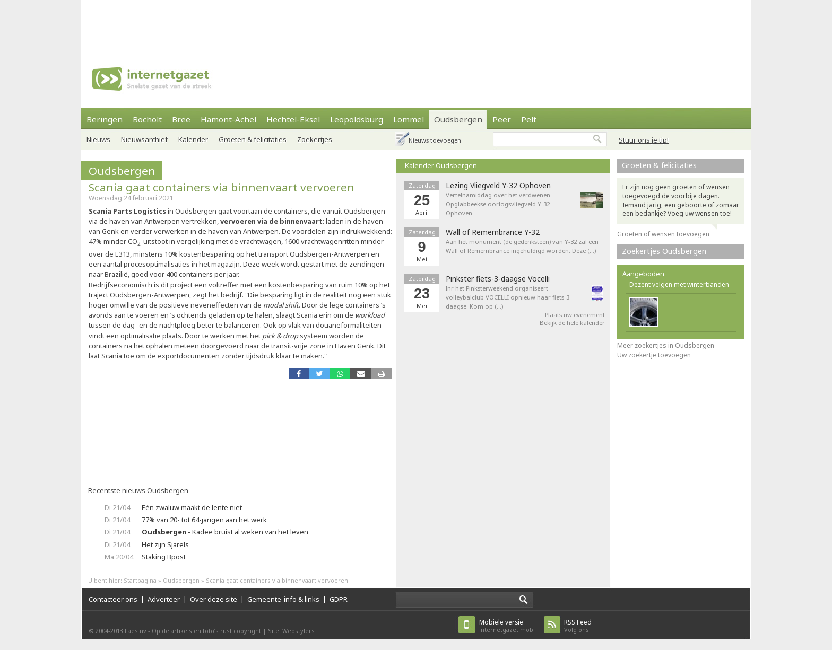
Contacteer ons (113, 599)
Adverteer (164, 599)
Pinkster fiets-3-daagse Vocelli (498, 279)
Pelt (528, 119)
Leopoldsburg (356, 119)
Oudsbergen (458, 119)
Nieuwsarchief (144, 139)
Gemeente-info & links (283, 599)
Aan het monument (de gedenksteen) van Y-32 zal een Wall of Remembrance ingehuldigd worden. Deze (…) (522, 246)
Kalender (193, 139)
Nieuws (98, 139)
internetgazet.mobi (507, 626)
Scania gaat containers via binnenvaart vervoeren (221, 187)
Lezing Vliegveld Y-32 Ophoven (498, 185)
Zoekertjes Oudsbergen (664, 251)
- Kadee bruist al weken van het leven (225, 532)
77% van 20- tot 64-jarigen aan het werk (204, 519)
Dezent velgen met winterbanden (679, 284)
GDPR (339, 599)
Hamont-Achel (228, 119)
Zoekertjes (314, 139)
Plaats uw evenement (575, 315)
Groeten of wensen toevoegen (663, 234)
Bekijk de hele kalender (572, 323)
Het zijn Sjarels (165, 544)
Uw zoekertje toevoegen (654, 354)
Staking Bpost (164, 556)
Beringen (104, 119)
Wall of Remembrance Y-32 (493, 232)
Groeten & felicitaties (253, 139)
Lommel (408, 119)
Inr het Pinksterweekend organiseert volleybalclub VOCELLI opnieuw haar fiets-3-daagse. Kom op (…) (508, 297)
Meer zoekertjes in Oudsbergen (665, 345)
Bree (181, 119)
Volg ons (578, 626)
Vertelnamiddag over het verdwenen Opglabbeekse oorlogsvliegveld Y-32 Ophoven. (498, 204)
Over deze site (213, 599)
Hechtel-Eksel (293, 119)
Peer (501, 119)
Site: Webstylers (291, 631)
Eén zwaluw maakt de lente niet (192, 507)
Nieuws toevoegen (435, 140)
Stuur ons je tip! (644, 140)
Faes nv (135, 631)
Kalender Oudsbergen (441, 165)
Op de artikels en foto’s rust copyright (206, 631)
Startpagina (140, 580)
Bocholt (147, 119)
